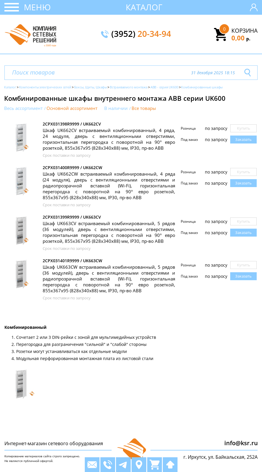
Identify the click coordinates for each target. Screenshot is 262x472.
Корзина (244, 30)
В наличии (116, 108)
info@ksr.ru (241, 443)
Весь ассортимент (23, 108)
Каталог (144, 7)
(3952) (141, 34)
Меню (37, 7)
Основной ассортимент (72, 108)
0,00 (241, 37)
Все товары (144, 108)
